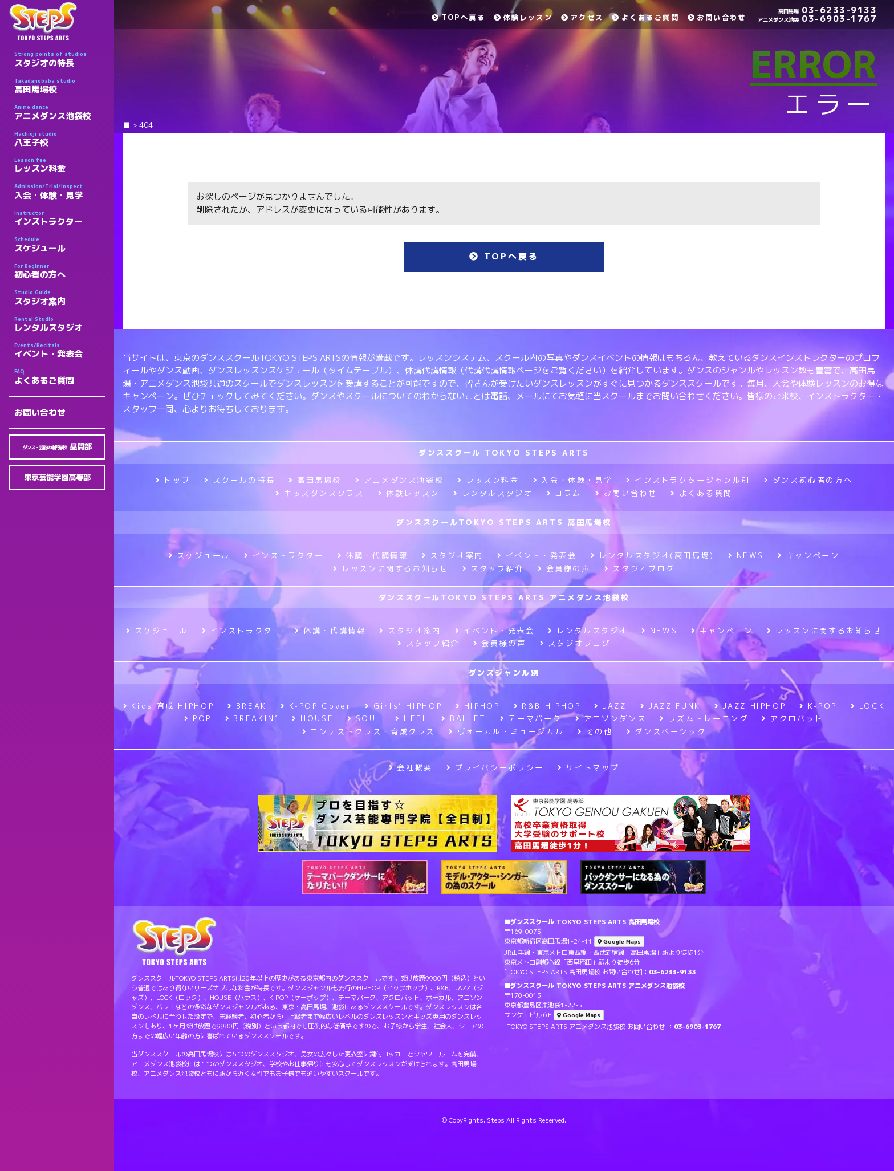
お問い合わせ (40, 412)
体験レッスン (523, 17)
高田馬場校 (59, 86)
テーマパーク (531, 718)
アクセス (582, 17)
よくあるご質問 (59, 376)
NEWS (746, 555)
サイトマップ (588, 767)
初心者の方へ (59, 271)
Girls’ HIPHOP (403, 706)
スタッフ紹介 (493, 568)
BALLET (463, 718)
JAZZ (610, 706)
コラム (564, 493)
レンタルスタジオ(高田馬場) (652, 555)
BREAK (247, 706)
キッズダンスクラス (319, 493)
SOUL (364, 718)
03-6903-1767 (817, 19)
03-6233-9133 (827, 10)
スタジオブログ (639, 568)
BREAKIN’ (252, 718)
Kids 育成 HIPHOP (168, 706)
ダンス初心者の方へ (808, 480)
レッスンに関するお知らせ (390, 568)
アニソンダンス (610, 718)
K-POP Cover (316, 706)
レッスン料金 (59, 165)
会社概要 (411, 767)
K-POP (818, 706)
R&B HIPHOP (547, 706)
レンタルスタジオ (59, 324)
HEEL (411, 718)
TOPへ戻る (458, 17)
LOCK (868, 706)
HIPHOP (477, 706)
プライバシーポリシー (495, 767)
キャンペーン (808, 555)
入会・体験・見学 (59, 191)
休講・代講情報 (373, 555)
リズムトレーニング (704, 718)
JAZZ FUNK (670, 706)
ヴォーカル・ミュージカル (506, 731)
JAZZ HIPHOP (750, 706)
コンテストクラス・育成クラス (368, 731)
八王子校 (59, 139)
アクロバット (792, 718)
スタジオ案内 (59, 297)
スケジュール (59, 244)
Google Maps (619, 941)
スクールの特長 (239, 480)
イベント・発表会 (59, 350)
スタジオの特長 (59, 59)
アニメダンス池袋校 (59, 112)
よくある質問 (701, 493)
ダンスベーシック (666, 731)
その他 (595, 731)
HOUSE (313, 718)
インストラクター (59, 218)
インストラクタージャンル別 (688, 480)
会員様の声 (564, 568)
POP (198, 718)
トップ (173, 480)
